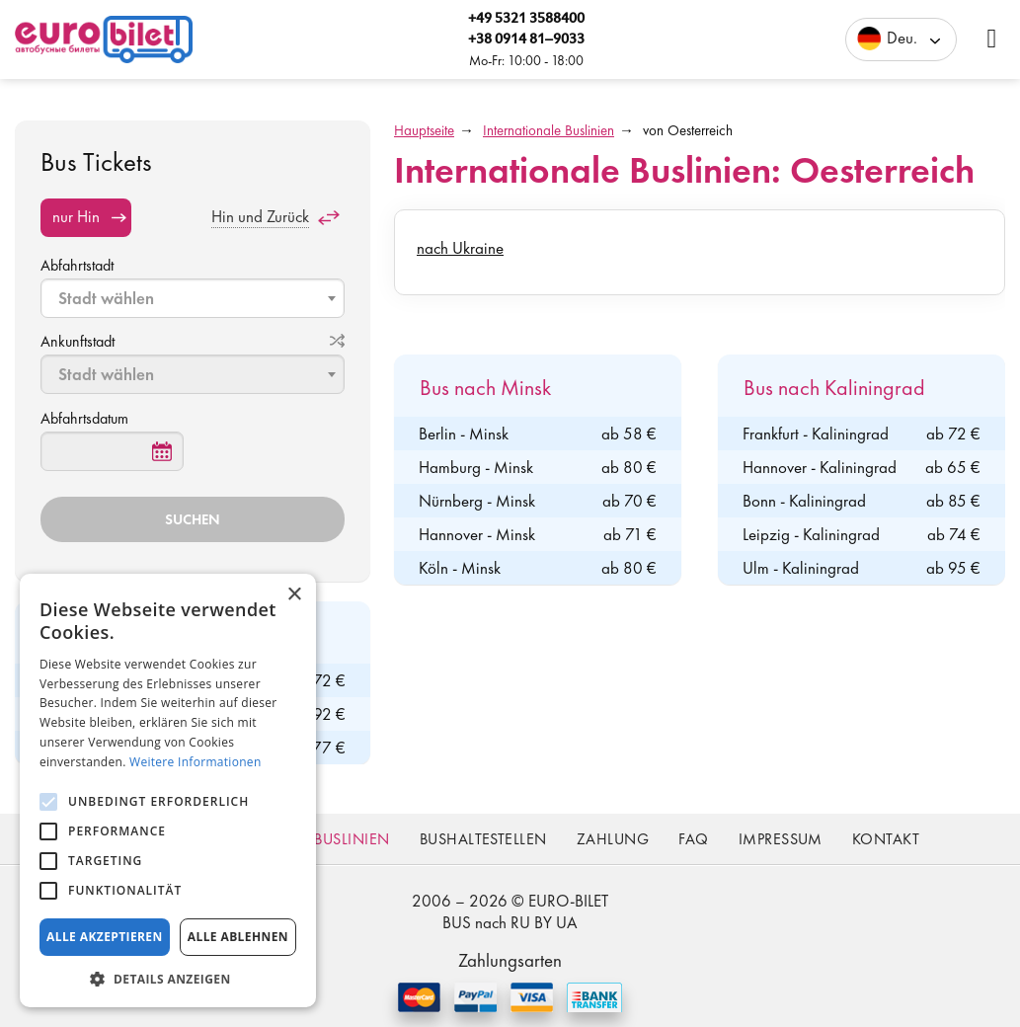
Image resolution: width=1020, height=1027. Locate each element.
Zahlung (613, 839)
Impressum (781, 839)
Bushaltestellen (483, 839)
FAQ (693, 839)
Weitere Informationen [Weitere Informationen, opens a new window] (195, 761)
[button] (167, 978)
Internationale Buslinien (548, 130)
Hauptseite (424, 130)
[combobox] (192, 298)
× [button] (293, 595)
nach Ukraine (460, 248)
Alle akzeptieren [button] (104, 936)
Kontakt (885, 839)
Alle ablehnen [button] (238, 936)
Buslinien (351, 839)
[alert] (168, 790)
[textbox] (194, 298)
